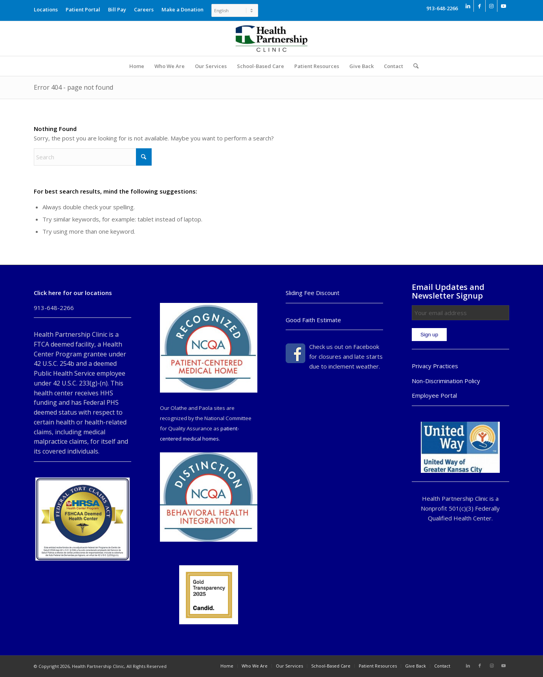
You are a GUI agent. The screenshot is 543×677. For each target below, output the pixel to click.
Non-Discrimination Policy (446, 381)
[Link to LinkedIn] (467, 6)
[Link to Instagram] (491, 6)
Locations (46, 9)
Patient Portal (83, 9)
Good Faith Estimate (313, 320)
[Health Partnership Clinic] (271, 38)
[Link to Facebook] (479, 6)
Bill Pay (117, 9)
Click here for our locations (73, 293)
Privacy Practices (435, 366)
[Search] (413, 66)
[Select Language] (234, 10)
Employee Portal (434, 395)
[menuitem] (48, 7)
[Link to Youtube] (503, 6)
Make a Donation (182, 9)
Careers (144, 9)
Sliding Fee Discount (312, 293)
